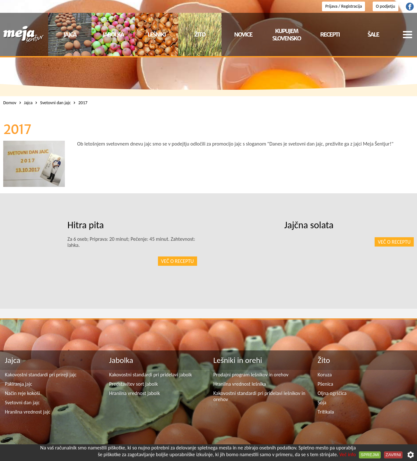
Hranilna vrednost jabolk (134, 393)
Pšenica (325, 384)
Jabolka (121, 360)
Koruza (324, 375)
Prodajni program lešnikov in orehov (251, 375)
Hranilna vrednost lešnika (239, 384)
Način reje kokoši (22, 393)
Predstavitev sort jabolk (133, 384)
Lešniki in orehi (237, 360)
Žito (323, 360)
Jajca (12, 360)
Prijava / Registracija (343, 6)
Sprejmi (370, 454)
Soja (321, 402)
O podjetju (385, 6)
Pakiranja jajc (18, 384)
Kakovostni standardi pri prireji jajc (40, 375)
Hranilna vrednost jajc (27, 412)
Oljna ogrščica (331, 393)
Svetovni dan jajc (22, 402)
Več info (347, 454)
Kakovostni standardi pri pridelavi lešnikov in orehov (259, 396)
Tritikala (325, 412)
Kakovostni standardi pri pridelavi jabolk (150, 375)
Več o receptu (394, 242)
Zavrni (393, 454)
